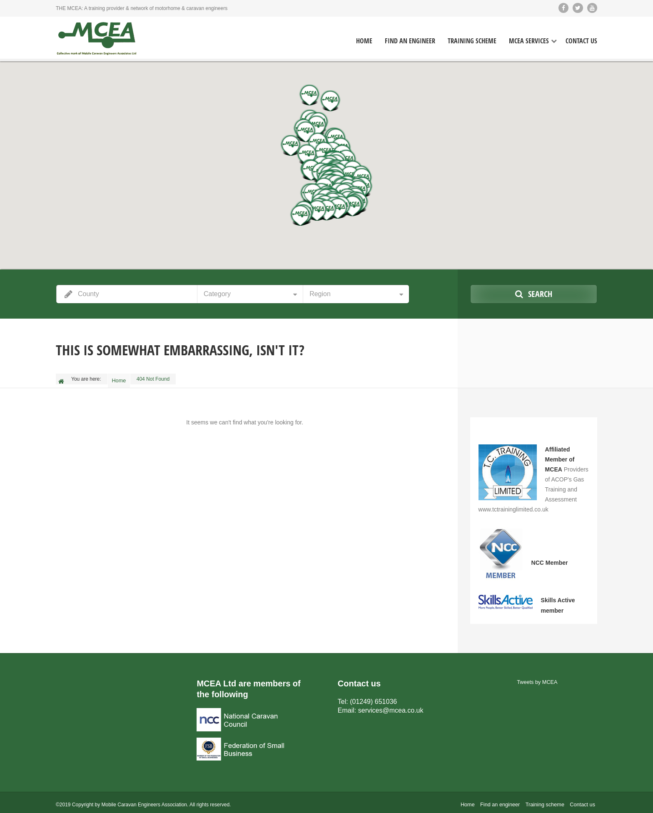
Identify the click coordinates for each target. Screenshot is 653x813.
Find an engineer (504, 800)
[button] (305, 131)
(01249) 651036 (373, 697)
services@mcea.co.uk (391, 705)
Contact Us (581, 41)
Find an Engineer (410, 41)
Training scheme (547, 800)
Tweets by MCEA (537, 678)
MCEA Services (529, 41)
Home (364, 41)
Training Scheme (472, 41)
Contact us (583, 800)
